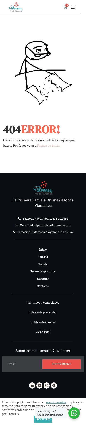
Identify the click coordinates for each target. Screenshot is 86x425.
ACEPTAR (43, 419)
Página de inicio (48, 145)
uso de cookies (56, 402)
